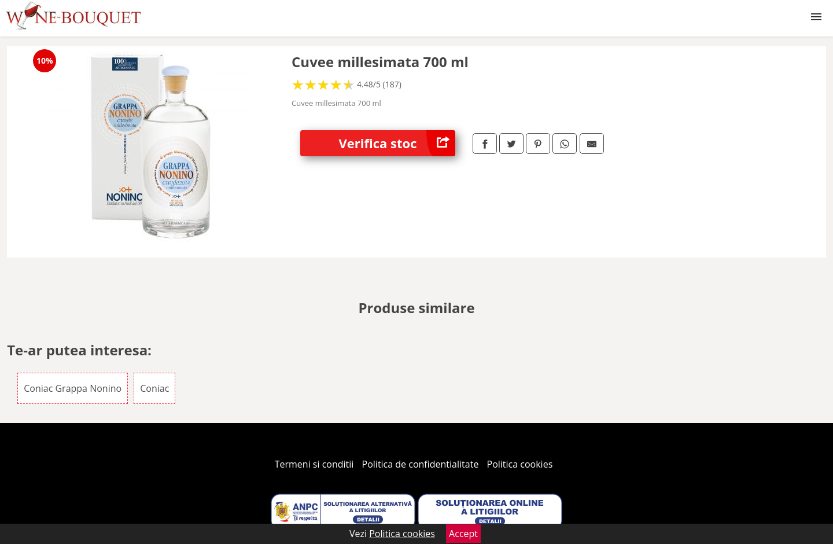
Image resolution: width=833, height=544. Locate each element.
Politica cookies (520, 464)
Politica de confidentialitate (420, 464)
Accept (463, 533)
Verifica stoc (397, 143)
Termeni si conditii (314, 464)
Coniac (154, 388)
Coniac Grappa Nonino (72, 388)
